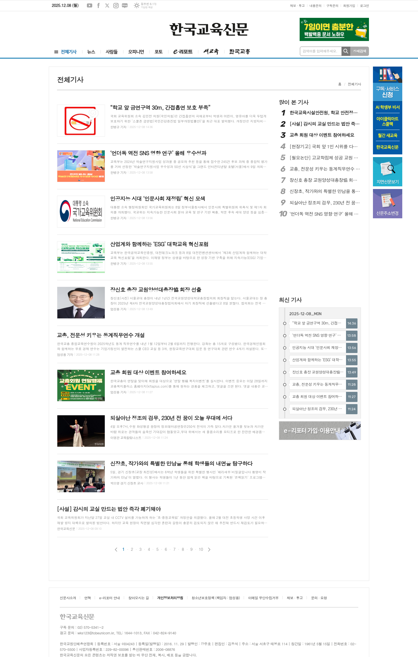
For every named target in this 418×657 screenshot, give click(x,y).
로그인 (364, 5)
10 (201, 549)
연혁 (87, 597)
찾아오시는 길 (138, 597)
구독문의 (332, 5)
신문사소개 (68, 597)
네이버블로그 (125, 6)
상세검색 (359, 51)
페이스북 (98, 6)
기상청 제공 (147, 7)
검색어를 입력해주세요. (320, 51)
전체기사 (354, 84)
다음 (209, 550)
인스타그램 (116, 6)
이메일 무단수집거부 (263, 597)
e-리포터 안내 (109, 597)
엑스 (107, 6)
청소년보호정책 (215, 597)
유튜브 (90, 6)
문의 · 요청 (319, 597)
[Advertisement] (81, 28)
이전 (116, 550)
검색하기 (345, 51)
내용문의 (315, 5)
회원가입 (349, 5)
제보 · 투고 (297, 5)
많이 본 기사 (293, 102)
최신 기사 (290, 300)
